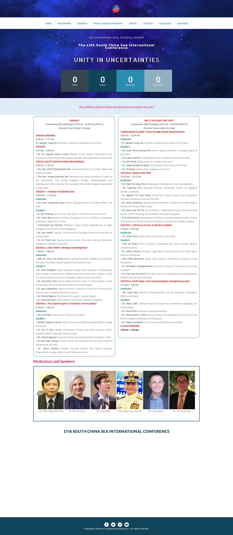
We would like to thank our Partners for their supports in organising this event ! (127, 106)
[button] (38, 394)
